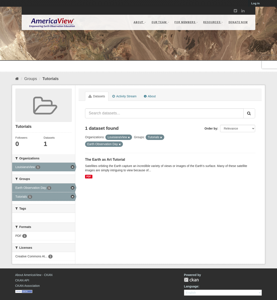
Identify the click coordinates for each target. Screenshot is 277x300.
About (150, 96)
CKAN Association (27, 285)
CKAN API (22, 280)
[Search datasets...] (164, 113)
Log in (255, 3)
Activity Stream (124, 96)
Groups (30, 79)
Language (191, 286)
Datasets (97, 96)
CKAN (191, 280)
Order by (211, 128)
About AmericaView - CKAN (33, 275)
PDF (88, 176)
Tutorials (50, 79)
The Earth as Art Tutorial (105, 159)
